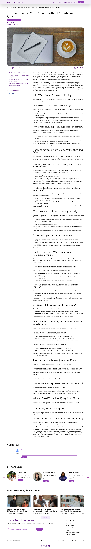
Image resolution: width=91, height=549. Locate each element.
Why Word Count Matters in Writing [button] (18, 72)
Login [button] (75, 2)
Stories (60, 2)
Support (82, 540)
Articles (14, 7)
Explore (43, 540)
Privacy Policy (61, 540)
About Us (68, 523)
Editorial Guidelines (70, 534)
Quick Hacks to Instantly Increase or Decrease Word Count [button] (18, 84)
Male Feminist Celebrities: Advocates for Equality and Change (45, 510)
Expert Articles (68, 2)
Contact (54, 540)
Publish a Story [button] (69, 530)
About (48, 540)
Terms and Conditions (72, 540)
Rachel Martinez (15, 22)
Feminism (9, 494)
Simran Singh (22, 472)
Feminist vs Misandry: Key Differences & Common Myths (17, 510)
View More (45, 517)
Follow (20, 480)
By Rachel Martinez (11, 513)
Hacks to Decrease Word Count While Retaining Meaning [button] (18, 80)
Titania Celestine (49, 472)
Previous (3, 476)
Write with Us (70, 520)
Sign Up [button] (81, 2)
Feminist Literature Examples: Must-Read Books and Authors (70, 510)
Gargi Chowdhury (74, 472)
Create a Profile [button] (70, 525)
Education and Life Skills (24, 7)
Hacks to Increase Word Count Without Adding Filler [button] (19, 76)
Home (8, 7)
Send (24, 457)
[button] (14, 68)
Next (87, 476)
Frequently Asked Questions (73, 532)
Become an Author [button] (71, 527)
